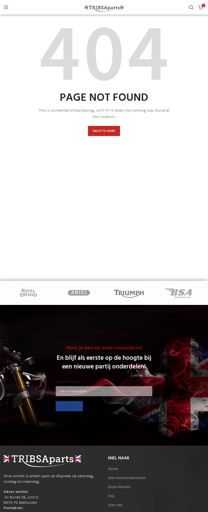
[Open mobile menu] (6, 7)
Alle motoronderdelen (127, 478)
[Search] (191, 7)
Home (113, 468)
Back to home (104, 131)
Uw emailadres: (69, 381)
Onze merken (119, 486)
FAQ (111, 496)
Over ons (115, 505)
